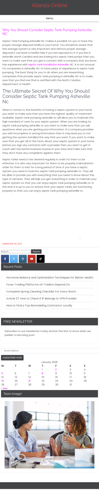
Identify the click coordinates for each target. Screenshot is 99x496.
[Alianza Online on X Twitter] (14, 259)
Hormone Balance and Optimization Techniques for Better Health (49, 277)
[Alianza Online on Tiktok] (41, 259)
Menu (49, 18)
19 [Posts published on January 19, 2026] (2, 381)
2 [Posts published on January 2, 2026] (56, 369)
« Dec (4, 388)
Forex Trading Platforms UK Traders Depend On (38, 284)
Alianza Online (49, 5)
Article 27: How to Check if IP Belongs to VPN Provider (41, 298)
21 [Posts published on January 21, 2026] (29, 381)
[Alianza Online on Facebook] (5, 259)
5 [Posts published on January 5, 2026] (2, 373)
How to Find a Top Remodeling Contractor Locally (39, 305)
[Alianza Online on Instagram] (23, 259)
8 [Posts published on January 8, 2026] (42, 373)
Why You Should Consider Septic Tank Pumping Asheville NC (47, 32)
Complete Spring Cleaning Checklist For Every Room (41, 291)
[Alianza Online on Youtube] (32, 259)
